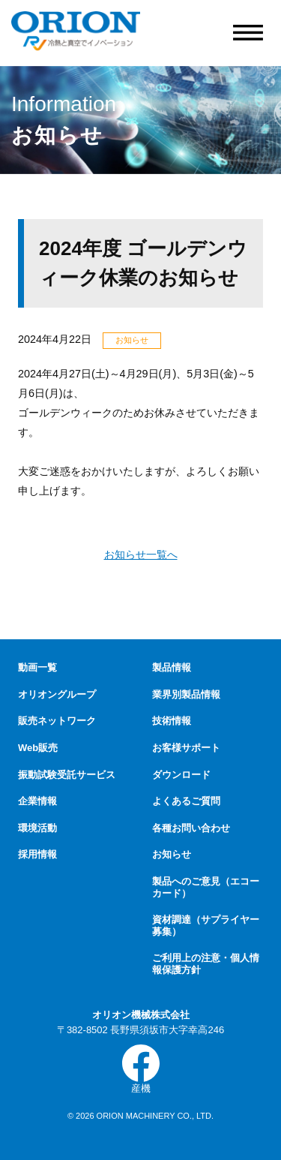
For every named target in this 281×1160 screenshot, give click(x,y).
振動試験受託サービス (66, 774)
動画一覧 (37, 667)
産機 (141, 1069)
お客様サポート (186, 747)
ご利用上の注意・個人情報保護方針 (205, 963)
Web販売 (38, 747)
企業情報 (37, 801)
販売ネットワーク (57, 720)
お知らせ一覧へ (141, 554)
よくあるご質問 (186, 801)
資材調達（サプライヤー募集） (205, 925)
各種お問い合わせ (191, 828)
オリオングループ (57, 694)
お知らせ (171, 854)
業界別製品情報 (186, 694)
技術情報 (171, 720)
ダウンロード (181, 774)
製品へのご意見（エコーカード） (205, 887)
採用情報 (37, 854)
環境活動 (37, 828)
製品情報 (171, 667)
